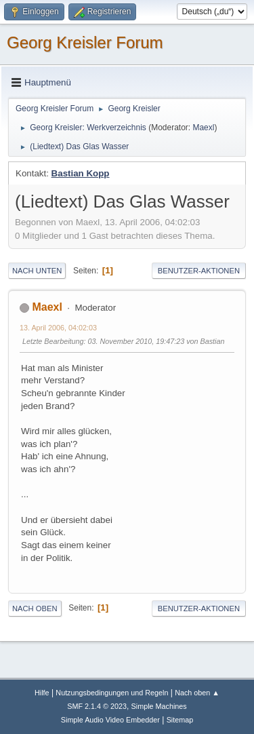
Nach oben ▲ (197, 693)
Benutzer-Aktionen (199, 271)
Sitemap (180, 720)
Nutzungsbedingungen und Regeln (112, 693)
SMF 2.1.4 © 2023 (97, 706)
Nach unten (37, 271)
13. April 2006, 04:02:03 (58, 328)
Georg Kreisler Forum (85, 42)
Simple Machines (159, 706)
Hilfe (42, 693)
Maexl (203, 127)
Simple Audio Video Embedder (110, 720)
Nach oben (35, 608)
